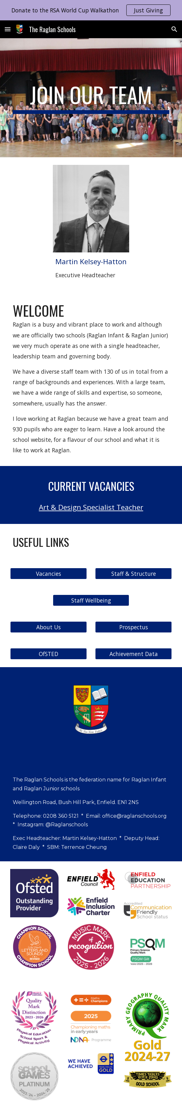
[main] (91, 97)
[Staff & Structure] (133, 573)
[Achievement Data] (133, 654)
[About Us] (48, 627)
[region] (91, 10)
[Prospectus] (133, 627)
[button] (7, 29)
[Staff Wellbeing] (91, 600)
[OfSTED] (48, 654)
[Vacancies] (48, 573)
